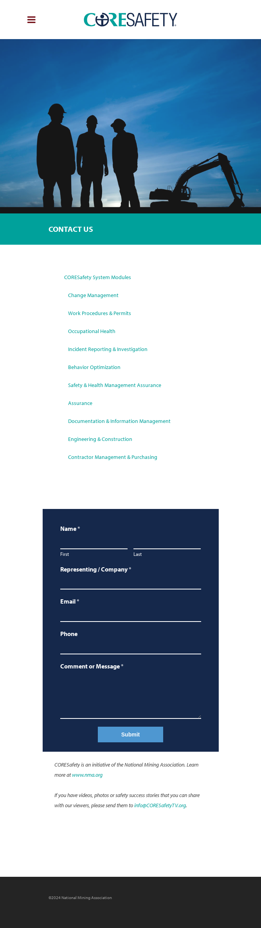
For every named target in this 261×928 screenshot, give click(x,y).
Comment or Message (92, 666)
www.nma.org (87, 774)
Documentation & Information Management (119, 421)
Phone (68, 634)
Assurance (80, 403)
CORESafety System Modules (97, 277)
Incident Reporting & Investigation (108, 349)
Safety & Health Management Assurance (114, 385)
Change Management (93, 295)
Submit (130, 734)
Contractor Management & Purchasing (112, 456)
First (64, 554)
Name (70, 528)
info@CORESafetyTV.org (159, 805)
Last (137, 554)
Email (69, 601)
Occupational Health (91, 331)
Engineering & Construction (100, 439)
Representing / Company (95, 569)
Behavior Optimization (94, 367)
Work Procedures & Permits (99, 313)
